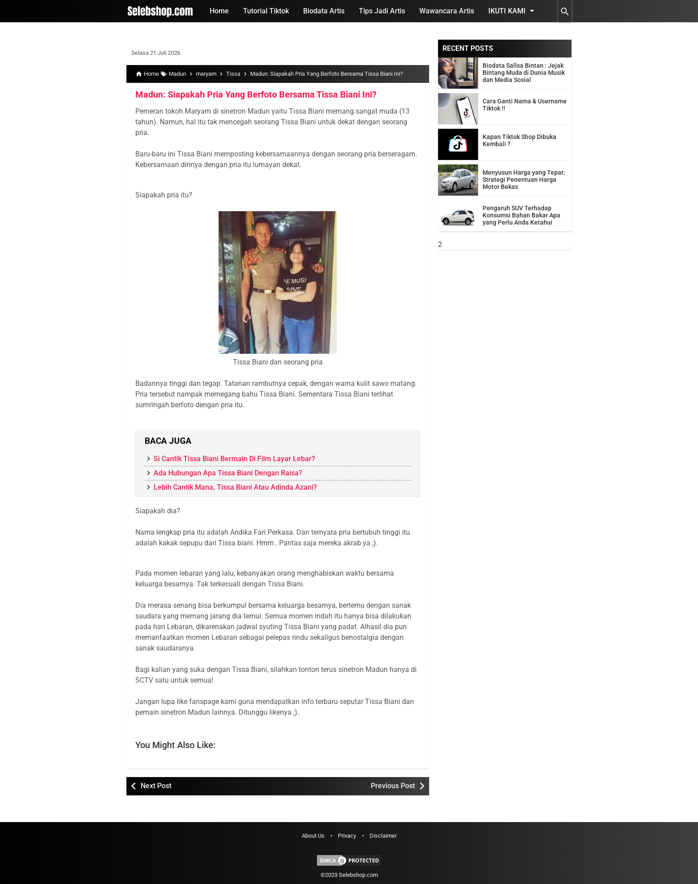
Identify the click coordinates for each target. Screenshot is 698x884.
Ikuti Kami (512, 10)
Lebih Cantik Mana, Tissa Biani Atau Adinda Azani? (235, 487)
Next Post (156, 786)
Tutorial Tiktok (266, 11)
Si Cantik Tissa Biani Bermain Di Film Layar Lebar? (234, 458)
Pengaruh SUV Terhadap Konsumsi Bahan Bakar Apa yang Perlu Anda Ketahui (521, 215)
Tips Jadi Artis (382, 11)
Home (219, 11)
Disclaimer (383, 835)
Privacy (347, 835)
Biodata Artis (324, 11)
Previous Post (393, 786)
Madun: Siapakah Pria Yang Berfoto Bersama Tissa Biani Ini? (256, 94)
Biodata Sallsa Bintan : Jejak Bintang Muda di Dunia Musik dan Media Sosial (524, 72)
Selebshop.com (358, 875)
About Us (313, 835)
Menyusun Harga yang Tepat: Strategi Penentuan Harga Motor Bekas (524, 179)
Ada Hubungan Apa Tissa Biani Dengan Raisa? (228, 473)
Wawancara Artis (446, 11)
